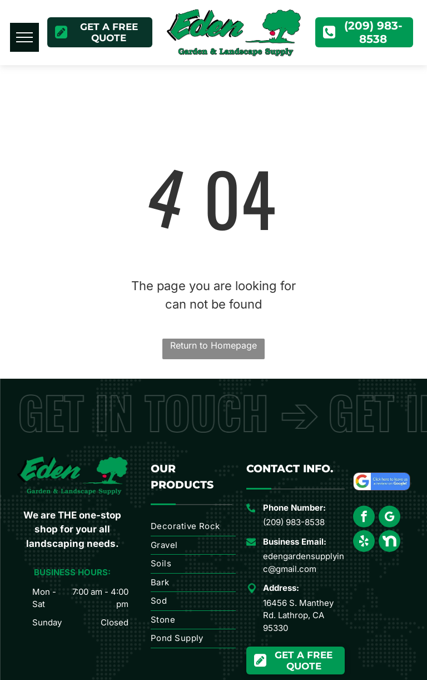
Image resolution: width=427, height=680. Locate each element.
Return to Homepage (213, 345)
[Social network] (389, 542)
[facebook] (364, 518)
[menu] (24, 37)
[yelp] (364, 542)
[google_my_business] (389, 518)
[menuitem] (193, 526)
